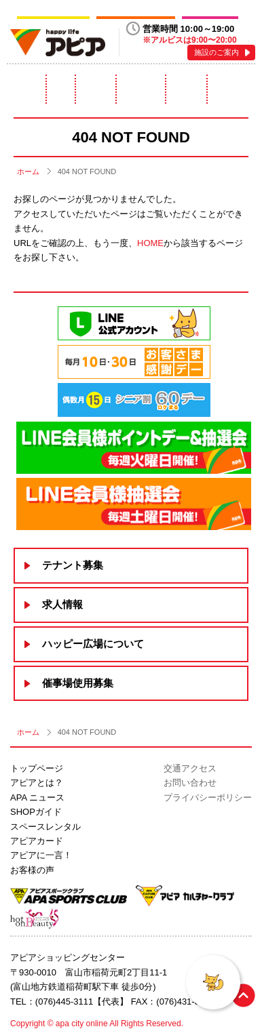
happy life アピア (57, 42)
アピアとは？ (26, 89)
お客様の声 (32, 870)
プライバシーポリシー (208, 797)
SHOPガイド (36, 812)
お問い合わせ (190, 782)
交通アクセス (190, 768)
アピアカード (186, 89)
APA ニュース (37, 797)
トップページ (36, 768)
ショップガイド (95, 89)
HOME (150, 243)
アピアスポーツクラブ (53, 12)
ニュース (61, 89)
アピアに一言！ (231, 89)
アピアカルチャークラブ (135, 12)
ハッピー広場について (93, 643)
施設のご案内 (216, 52)
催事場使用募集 (77, 683)
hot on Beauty (210, 12)
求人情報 (62, 604)
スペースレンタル (140, 89)
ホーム (28, 171)
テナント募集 (72, 565)
